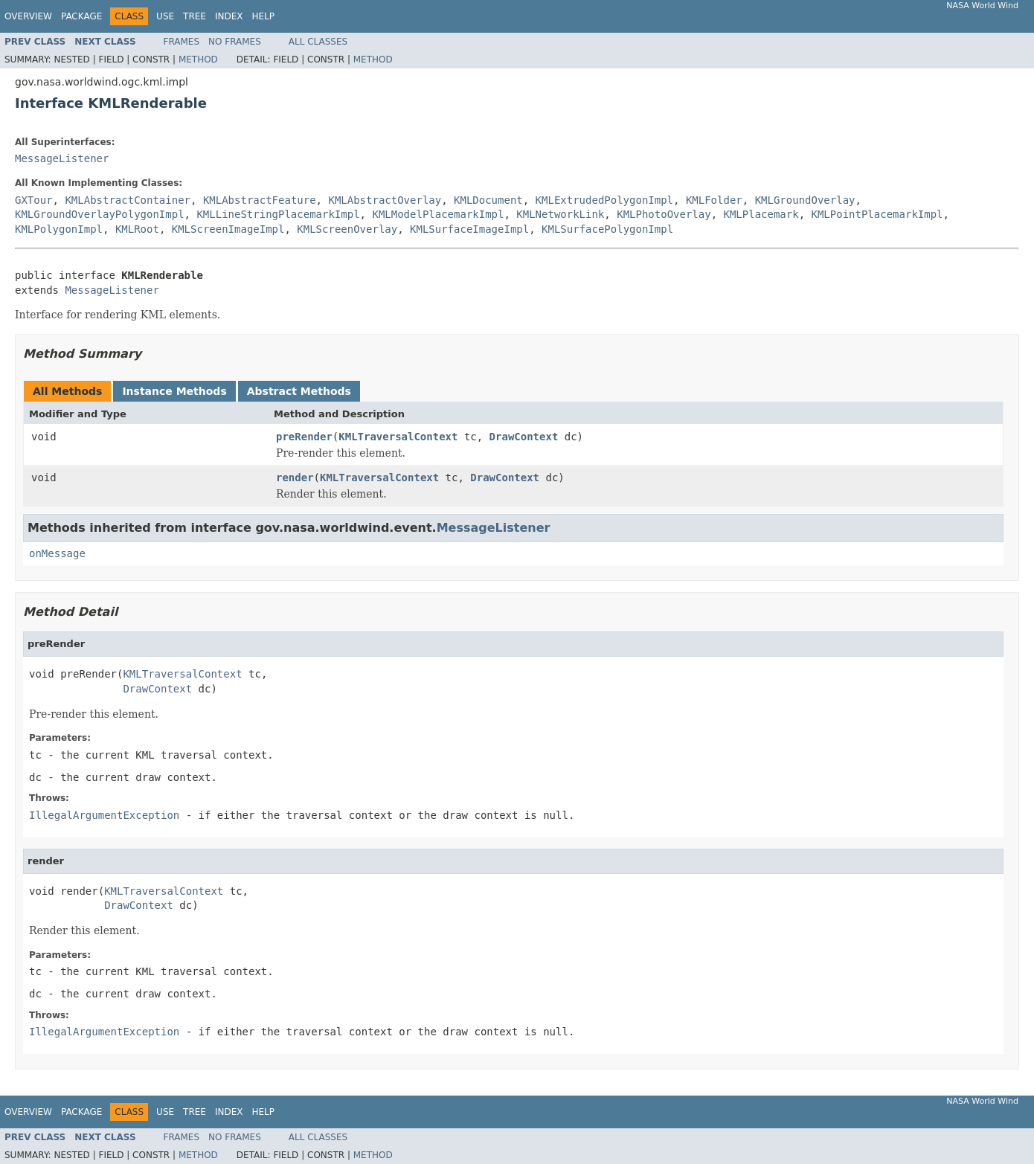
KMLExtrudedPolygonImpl (604, 200)
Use (165, 16)
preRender (304, 437)
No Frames (234, 41)
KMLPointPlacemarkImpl (877, 214)
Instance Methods (174, 391)
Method (198, 59)
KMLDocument (488, 200)
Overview (28, 16)
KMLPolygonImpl (59, 229)
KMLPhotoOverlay (663, 214)
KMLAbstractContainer (127, 200)
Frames (182, 41)
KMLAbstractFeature (259, 200)
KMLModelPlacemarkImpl (438, 214)
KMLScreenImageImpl (228, 229)
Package (81, 16)
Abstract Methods (299, 391)
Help (262, 16)
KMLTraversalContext (397, 437)
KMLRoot (137, 229)
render (295, 477)
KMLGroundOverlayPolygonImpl (99, 214)
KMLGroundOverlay (805, 200)
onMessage (57, 553)
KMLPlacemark (761, 214)
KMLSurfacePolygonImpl (607, 229)
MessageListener (62, 158)
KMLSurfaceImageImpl (469, 229)
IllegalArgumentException (104, 815)
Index (229, 16)
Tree (194, 16)
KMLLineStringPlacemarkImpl (277, 214)
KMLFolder (714, 200)
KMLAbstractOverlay (384, 200)
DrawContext (524, 437)
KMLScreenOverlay (347, 229)
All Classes (318, 41)
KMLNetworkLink (560, 214)
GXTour (34, 200)
